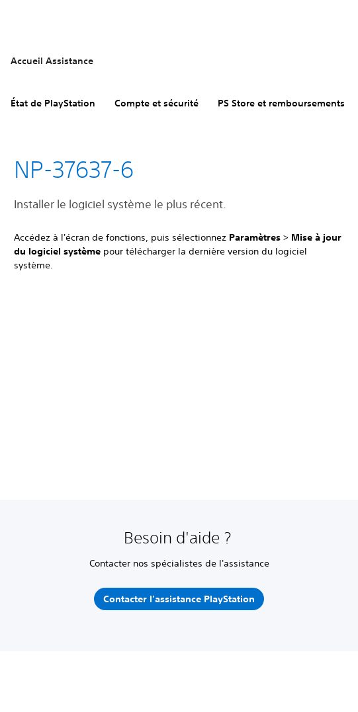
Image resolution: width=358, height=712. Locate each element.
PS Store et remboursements (281, 103)
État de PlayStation (53, 103)
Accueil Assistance (52, 61)
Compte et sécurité (156, 103)
